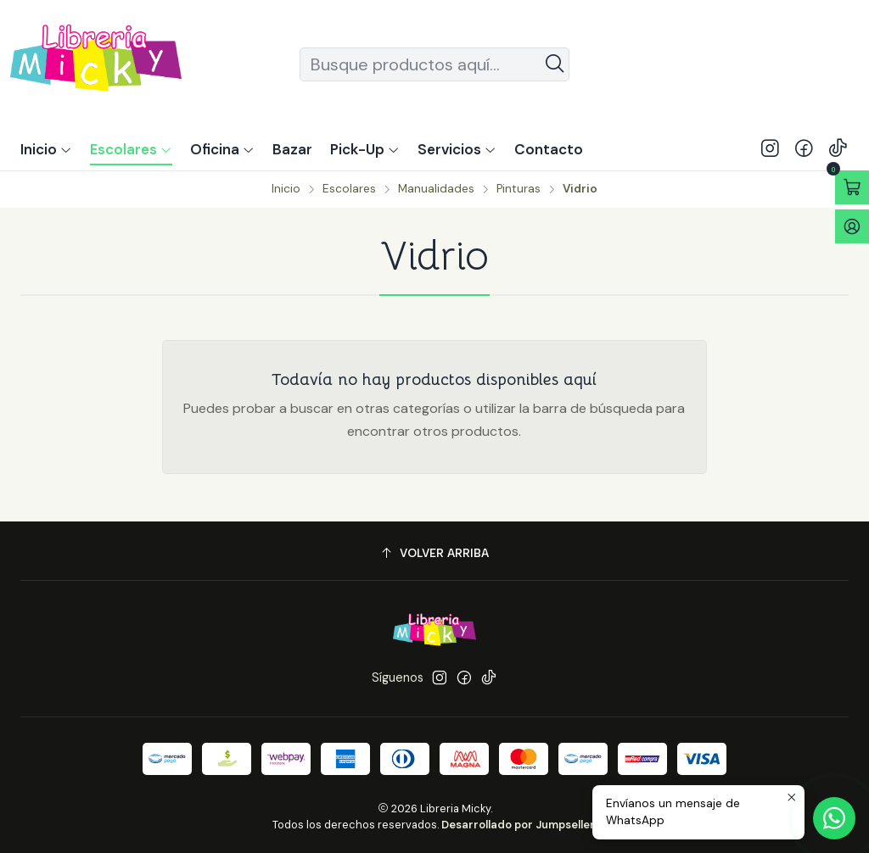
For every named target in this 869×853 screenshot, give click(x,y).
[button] (365, 149)
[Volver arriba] (434, 553)
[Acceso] (852, 226)
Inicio (286, 189)
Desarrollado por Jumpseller (518, 824)
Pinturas (518, 189)
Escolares (349, 189)
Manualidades (436, 189)
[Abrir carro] (852, 187)
